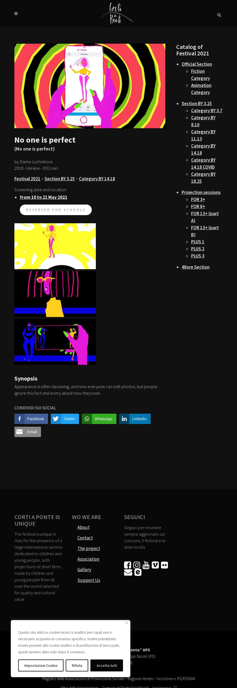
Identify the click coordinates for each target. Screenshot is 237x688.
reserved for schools (56, 210)
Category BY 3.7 (206, 111)
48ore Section (196, 267)
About (83, 527)
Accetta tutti (107, 665)
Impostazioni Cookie (41, 665)
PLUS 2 (197, 249)
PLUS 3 (197, 256)
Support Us (88, 580)
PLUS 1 (197, 242)
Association (88, 559)
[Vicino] (126, 622)
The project (88, 548)
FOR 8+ (198, 206)
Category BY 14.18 (97, 179)
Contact (85, 538)
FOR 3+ (198, 199)
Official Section (197, 64)
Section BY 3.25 (60, 179)
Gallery (84, 570)
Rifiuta (77, 665)
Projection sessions (201, 192)
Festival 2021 (27, 179)
